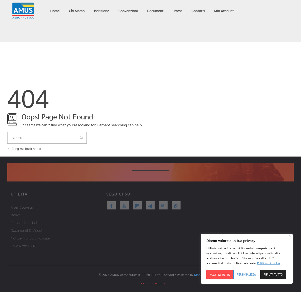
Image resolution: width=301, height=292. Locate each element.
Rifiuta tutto (246, 275)
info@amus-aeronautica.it (277, 11)
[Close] (290, 237)
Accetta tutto (273, 275)
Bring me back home (24, 148)
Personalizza (219, 275)
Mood (198, 274)
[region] (247, 259)
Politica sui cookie (268, 264)
